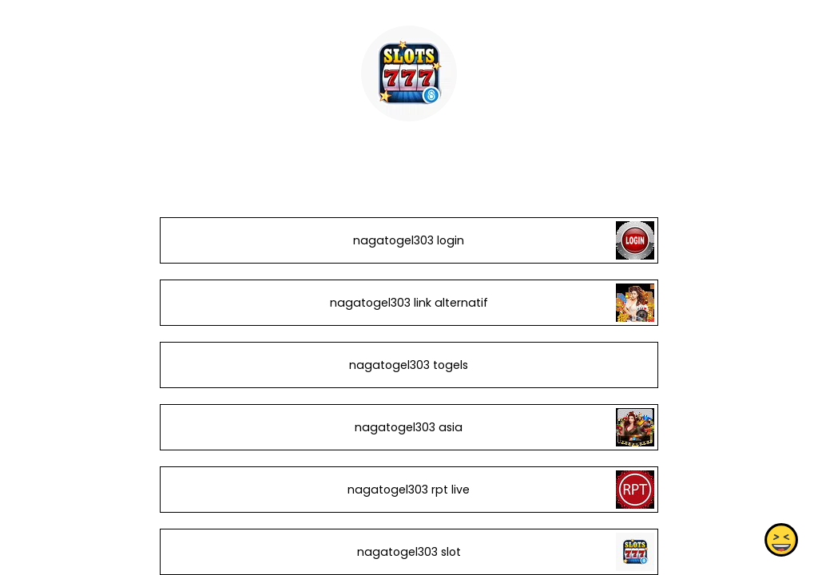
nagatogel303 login (408, 240)
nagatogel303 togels (408, 365)
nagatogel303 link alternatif (409, 303)
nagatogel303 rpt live (408, 490)
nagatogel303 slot (409, 552)
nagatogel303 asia (409, 427)
